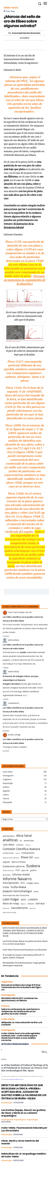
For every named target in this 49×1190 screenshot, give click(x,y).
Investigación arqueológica (13, 1120)
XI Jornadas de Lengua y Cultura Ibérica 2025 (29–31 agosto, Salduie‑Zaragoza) (23, 956)
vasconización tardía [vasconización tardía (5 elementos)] (9, 912)
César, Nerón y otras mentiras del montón (20, 1142)
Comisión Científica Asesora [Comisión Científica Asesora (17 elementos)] (21, 849)
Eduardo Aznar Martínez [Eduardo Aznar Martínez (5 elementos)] (11, 858)
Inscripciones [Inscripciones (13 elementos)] (11, 882)
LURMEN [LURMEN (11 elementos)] (33, 899)
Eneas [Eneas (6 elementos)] (36, 858)
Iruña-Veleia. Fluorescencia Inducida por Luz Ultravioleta (25, 950)
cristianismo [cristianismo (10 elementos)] (27, 853)
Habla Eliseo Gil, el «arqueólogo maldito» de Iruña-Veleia (23, 1155)
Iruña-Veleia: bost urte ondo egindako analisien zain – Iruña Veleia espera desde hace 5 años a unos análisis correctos (20, 1037)
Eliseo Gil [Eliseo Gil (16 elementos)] (27, 857)
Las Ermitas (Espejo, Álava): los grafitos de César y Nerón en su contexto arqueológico (25, 942)
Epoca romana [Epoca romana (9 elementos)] (19, 861)
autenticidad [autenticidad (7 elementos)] (29, 840)
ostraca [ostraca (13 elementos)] (40, 903)
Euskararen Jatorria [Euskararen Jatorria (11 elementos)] (14, 866)
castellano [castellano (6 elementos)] (20, 845)
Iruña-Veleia (11, 8)
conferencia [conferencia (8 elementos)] (8, 853)
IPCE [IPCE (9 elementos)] (22, 883)
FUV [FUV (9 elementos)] (18, 870)
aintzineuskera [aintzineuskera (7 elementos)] (8, 836)
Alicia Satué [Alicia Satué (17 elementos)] (24, 835)
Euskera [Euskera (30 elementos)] (33, 866)
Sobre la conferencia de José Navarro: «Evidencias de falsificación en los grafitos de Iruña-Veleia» (20, 1011)
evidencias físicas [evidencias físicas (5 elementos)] (8, 870)
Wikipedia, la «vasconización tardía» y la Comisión (21, 1023)
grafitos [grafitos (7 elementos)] (33, 870)
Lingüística (7, 982)
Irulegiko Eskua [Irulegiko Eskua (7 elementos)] (33, 883)
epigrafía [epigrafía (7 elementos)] (6, 862)
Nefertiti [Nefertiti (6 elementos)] (31, 904)
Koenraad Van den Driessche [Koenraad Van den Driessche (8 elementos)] (16, 895)
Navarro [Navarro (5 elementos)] (23, 904)
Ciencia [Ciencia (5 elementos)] (27, 845)
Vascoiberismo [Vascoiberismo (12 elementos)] (19, 907)
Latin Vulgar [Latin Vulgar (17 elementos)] (11, 899)
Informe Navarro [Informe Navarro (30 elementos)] (17, 878)
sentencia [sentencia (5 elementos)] (6, 908)
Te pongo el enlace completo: (15, 747)
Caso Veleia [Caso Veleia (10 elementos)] (8, 844)
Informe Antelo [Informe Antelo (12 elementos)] (21, 874)
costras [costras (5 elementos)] (17, 853)
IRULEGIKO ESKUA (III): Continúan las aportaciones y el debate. (19, 999)
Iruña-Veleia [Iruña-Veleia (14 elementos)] (18, 887)
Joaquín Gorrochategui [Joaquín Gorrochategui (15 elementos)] (17, 891)
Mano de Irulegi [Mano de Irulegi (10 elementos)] (11, 903)
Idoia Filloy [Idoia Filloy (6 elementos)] (6, 875)
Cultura (5, 1006)
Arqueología (6, 1103)
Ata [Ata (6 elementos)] (21, 841)
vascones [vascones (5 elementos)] (32, 908)
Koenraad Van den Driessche (26, 33)
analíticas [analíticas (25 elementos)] (10, 840)
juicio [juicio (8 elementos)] (36, 891)
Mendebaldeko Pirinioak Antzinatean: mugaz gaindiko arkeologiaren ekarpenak (24, 964)
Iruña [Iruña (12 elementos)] (6, 887)
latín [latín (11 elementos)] (23, 899)
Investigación (8, 995)
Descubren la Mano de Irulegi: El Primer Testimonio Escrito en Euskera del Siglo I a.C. (21, 987)
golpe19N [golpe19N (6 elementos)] (25, 870)
